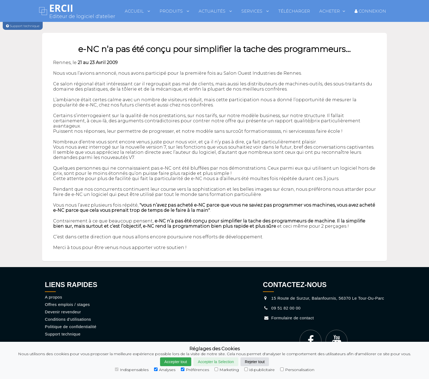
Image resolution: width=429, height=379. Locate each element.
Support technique (62, 334)
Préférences (195, 369)
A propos (53, 297)
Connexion (370, 11)
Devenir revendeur (63, 311)
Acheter (332, 11)
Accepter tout (175, 362)
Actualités (215, 11)
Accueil (137, 11)
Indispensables (132, 369)
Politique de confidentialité (70, 326)
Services (255, 11)
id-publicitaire (259, 369)
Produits (174, 11)
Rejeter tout (255, 362)
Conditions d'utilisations (68, 319)
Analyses (164, 369)
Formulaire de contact (288, 318)
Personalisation (297, 369)
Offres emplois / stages (67, 304)
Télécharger (294, 11)
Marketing (227, 369)
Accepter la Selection (216, 362)
